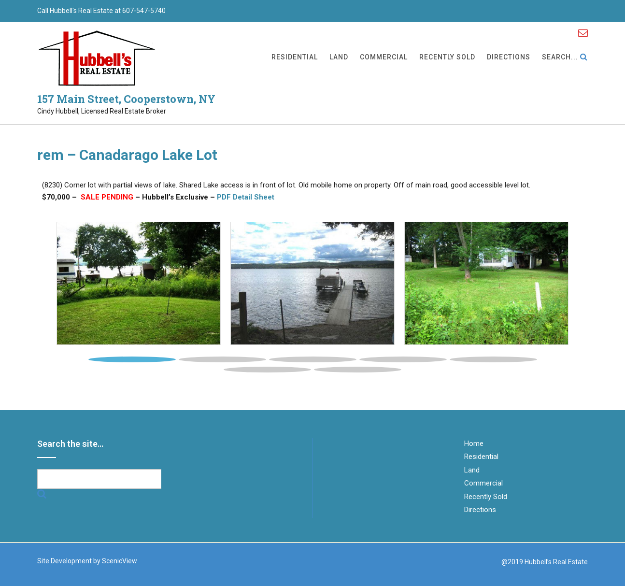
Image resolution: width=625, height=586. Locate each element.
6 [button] (267, 369)
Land (338, 57)
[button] (86, 288)
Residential (294, 57)
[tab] (132, 357)
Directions (508, 57)
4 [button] (403, 359)
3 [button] (312, 359)
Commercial (384, 57)
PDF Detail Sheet (245, 197)
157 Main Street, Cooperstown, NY (126, 99)
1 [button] (132, 359)
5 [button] (493, 359)
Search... (565, 57)
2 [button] (222, 359)
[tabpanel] (139, 283)
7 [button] (357, 369)
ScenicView (119, 561)
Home (473, 443)
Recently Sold (447, 57)
